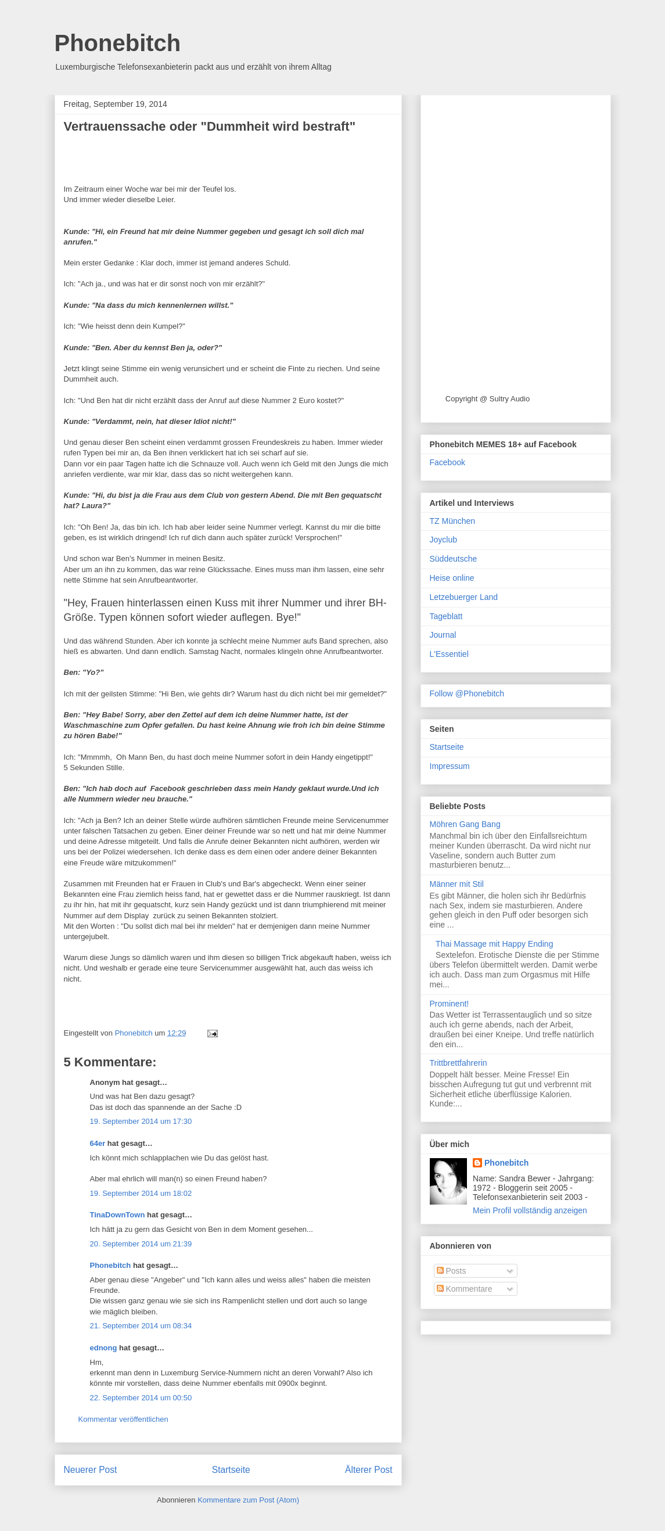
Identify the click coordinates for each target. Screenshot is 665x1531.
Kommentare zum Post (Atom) (248, 1500)
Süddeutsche (453, 558)
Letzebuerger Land (464, 597)
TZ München (453, 521)
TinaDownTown (117, 1214)
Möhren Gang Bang (465, 824)
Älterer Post (368, 1470)
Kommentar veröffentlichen (123, 1419)
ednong (103, 1347)
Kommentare (465, 1288)
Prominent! (449, 1003)
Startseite (231, 1470)
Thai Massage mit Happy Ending (494, 943)
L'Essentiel (449, 654)
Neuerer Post (90, 1470)
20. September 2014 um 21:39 (141, 1243)
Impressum (450, 766)
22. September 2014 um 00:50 (141, 1397)
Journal (443, 634)
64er (98, 1143)
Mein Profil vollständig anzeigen (530, 1210)
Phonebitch (118, 43)
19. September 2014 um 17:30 (141, 1121)
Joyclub (443, 539)
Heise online (452, 578)
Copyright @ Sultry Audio (487, 398)
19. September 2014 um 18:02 (141, 1193)
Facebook (447, 462)
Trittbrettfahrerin (458, 1063)
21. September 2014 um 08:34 (141, 1325)
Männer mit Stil (457, 884)
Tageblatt (446, 616)
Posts (451, 1270)
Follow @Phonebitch (467, 693)
